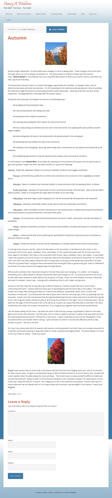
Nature (19, 394)
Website (11, 463)
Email (10, 452)
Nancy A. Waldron (18, 5)
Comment (12, 411)
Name (11, 440)
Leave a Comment (58, 29)
